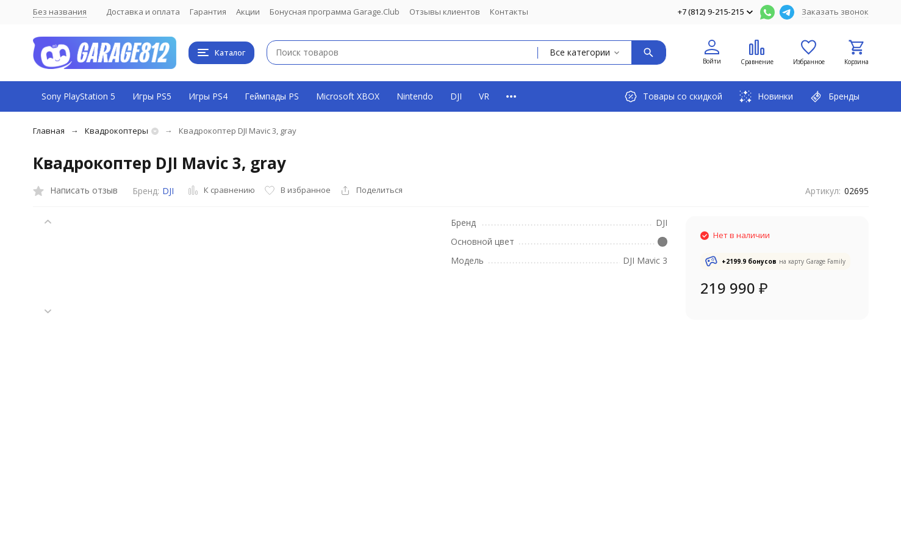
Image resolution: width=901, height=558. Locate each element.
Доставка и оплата (143, 11)
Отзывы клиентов (444, 11)
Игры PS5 (151, 96)
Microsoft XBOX (347, 96)
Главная (49, 130)
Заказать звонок (835, 11)
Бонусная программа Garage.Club (335, 11)
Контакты (509, 11)
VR (484, 96)
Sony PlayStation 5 (78, 96)
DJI (456, 96)
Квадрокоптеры (116, 130)
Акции (248, 11)
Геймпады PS (272, 96)
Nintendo (415, 96)
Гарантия (208, 11)
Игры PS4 (208, 96)
